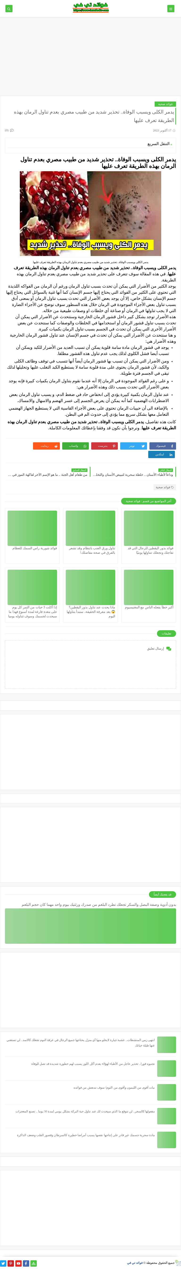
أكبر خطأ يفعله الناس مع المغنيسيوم (149, 607)
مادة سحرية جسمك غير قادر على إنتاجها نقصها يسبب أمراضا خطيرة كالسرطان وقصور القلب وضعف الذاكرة (86, 1135)
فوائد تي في (135, 1263)
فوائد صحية (165, 104)
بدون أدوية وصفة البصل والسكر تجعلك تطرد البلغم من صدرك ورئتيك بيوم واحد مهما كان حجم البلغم (99, 905)
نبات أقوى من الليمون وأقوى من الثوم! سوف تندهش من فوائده (114, 1087)
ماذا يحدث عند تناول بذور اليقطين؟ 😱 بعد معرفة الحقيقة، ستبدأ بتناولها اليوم (91, 612)
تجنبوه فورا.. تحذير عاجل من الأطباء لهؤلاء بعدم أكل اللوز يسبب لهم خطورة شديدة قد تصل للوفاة (93, 1064)
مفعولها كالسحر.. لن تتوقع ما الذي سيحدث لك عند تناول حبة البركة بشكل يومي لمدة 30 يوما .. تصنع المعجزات (85, 1111)
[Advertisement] (90, 55)
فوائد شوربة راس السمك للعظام (34, 548)
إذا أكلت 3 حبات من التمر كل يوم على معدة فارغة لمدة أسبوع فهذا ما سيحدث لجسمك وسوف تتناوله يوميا (32, 612)
